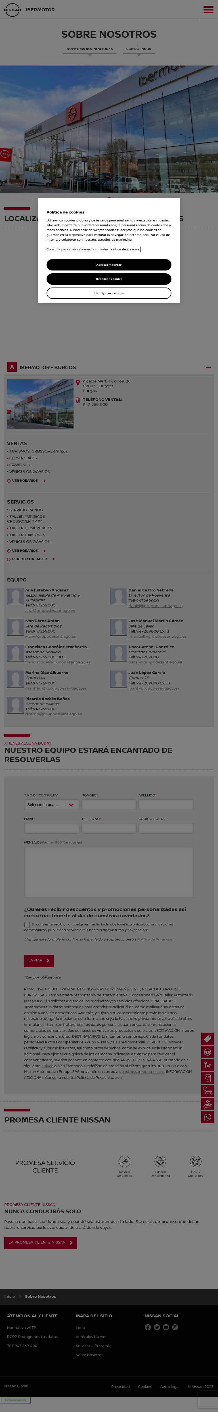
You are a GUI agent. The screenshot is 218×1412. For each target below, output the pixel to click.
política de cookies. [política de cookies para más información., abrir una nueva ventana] (125, 249)
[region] (109, 250)
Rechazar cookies (109, 278)
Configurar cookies (108, 293)
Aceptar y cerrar (109, 264)
